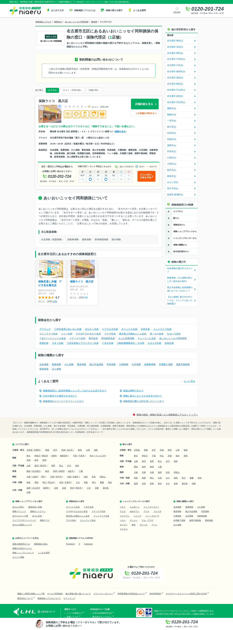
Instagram (88, 544)
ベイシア (137, 516)
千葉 (75, 456)
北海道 (29, 450)
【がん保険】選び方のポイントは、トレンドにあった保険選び (179, 300)
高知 (110, 482)
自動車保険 (150, 364)
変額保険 (43, 369)
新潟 (36, 466)
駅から (176, 218)
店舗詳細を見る (144, 104)
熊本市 (79, 488)
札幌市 (37, 450)
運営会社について (25, 598)
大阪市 (35, 477)
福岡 (28, 488)
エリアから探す (22, 444)
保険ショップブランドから (185, 231)
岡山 (44, 482)
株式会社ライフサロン (102, 617)
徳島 (86, 482)
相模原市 (64, 456)
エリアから (178, 211)
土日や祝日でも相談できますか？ (60, 395)
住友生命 (169, 343)
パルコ (123, 520)
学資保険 (111, 364)
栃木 (36, 460)
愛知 (28, 471)
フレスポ (157, 511)
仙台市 (70, 450)
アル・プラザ (147, 520)
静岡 (55, 471)
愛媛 (102, 482)
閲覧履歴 (177, 12)
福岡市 (46, 488)
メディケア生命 (77, 338)
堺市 (43, 477)
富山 (61, 466)
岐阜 (47, 471)
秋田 (80, 450)
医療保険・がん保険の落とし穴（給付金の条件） (179, 279)
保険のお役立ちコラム (22, 548)
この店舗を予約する (144, 113)
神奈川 (37, 456)
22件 (55, 301)
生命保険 (43, 364)
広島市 (68, 482)
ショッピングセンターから (185, 238)
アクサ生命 (110, 333)
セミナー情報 (18, 557)
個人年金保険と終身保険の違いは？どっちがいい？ (179, 289)
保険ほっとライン (38, 511)
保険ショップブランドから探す (29, 501)
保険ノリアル (72, 617)
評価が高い (94, 90)
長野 (53, 466)
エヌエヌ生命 (154, 343)
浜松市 (71, 471)
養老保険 (81, 364)
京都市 (75, 477)
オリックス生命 (129, 329)
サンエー (133, 520)
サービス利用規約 (55, 594)
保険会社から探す (77, 501)
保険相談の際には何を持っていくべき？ (143, 401)
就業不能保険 (183, 364)
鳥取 (28, 482)
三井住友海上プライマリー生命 (83, 343)
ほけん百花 (37, 516)
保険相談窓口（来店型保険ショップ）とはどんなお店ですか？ (75, 390)
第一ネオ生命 (157, 333)
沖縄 (28, 492)
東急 (134, 525)
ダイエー (124, 525)
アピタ (123, 511)
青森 (47, 450)
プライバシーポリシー (103, 594)
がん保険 (69, 364)
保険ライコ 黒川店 (81, 281)
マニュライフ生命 (48, 333)
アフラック (45, 329)
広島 (61, 482)
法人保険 (56, 369)
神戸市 (59, 477)
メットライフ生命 (162, 329)
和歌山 (103, 477)
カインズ (143, 525)
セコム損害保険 (126, 338)
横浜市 (45, 456)
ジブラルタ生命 (110, 329)
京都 (69, 477)
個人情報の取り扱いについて (78, 594)
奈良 (94, 477)
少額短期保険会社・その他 (130, 343)
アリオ (146, 511)
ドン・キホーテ (152, 516)
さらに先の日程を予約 (145, 176)
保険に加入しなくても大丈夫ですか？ (142, 395)
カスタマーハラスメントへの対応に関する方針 (186, 594)
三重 (81, 471)
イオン (123, 507)
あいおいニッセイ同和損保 (173, 338)
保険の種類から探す (185, 501)
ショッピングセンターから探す (136, 501)
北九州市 (36, 488)
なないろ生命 (174, 333)
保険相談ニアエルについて (49, 598)
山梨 (28, 466)
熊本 (72, 488)
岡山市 (51, 482)
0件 (86, 297)
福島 (96, 450)
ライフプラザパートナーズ (24, 520)
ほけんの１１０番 (20, 516)
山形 (88, 450)
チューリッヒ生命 (147, 338)
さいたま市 (100, 456)
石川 (69, 466)
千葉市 (81, 456)
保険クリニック (19, 511)
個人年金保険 (96, 364)
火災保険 (136, 364)
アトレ (154, 525)
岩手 (55, 450)
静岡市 (62, 471)
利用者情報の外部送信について (131, 594)
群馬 (44, 460)
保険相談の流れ (41, 544)
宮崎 (97, 488)
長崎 (64, 488)
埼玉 (92, 456)
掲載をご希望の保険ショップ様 (31, 594)
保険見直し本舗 (35, 507)
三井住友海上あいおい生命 (68, 329)
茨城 (28, 460)
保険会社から (179, 225)
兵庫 (52, 477)
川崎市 (54, 456)
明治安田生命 (108, 338)
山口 (78, 482)
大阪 (28, 477)
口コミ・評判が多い (72, 90)
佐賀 (56, 488)
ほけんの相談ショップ (22, 525)
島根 (36, 482)
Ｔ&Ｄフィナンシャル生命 (52, 338)
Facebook (70, 544)
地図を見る (120, 131)
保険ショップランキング (23, 553)
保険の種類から (180, 245)
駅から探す (127, 444)
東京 (28, 456)
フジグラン (125, 516)
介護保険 (123, 364)
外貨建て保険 (166, 364)
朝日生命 (93, 338)
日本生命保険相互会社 (102, 613)
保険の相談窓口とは (21, 544)
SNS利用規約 (155, 594)
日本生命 (145, 329)
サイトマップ (69, 598)
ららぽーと (134, 507)
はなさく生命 (92, 329)
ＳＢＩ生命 (57, 343)
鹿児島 (106, 488)
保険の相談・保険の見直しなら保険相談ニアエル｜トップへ (167, 414)
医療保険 (56, 364)
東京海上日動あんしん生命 (132, 333)
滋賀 (86, 477)
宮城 (63, 450)
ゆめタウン (134, 511)
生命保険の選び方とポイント (179, 270)
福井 (77, 466)
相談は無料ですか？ (133, 390)
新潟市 (43, 466)
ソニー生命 (66, 333)
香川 (94, 482)
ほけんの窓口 (18, 507)
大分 (89, 488)
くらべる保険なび (74, 613)
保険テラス (45, 520)
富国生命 (43, 343)
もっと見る (189, 381)
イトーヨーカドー (151, 507)
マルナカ (124, 529)
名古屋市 (36, 471)
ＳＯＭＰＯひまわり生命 (88, 333)
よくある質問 (44, 553)
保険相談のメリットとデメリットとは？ (63, 401)
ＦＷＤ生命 (107, 343)
